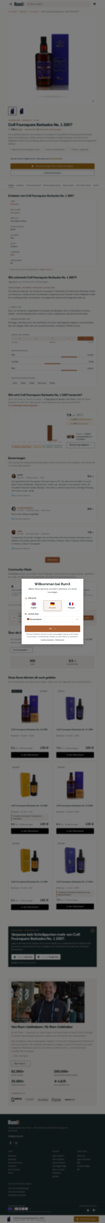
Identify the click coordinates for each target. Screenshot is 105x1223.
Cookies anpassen (47, 640)
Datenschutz (59, 640)
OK (52, 629)
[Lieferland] (52, 619)
